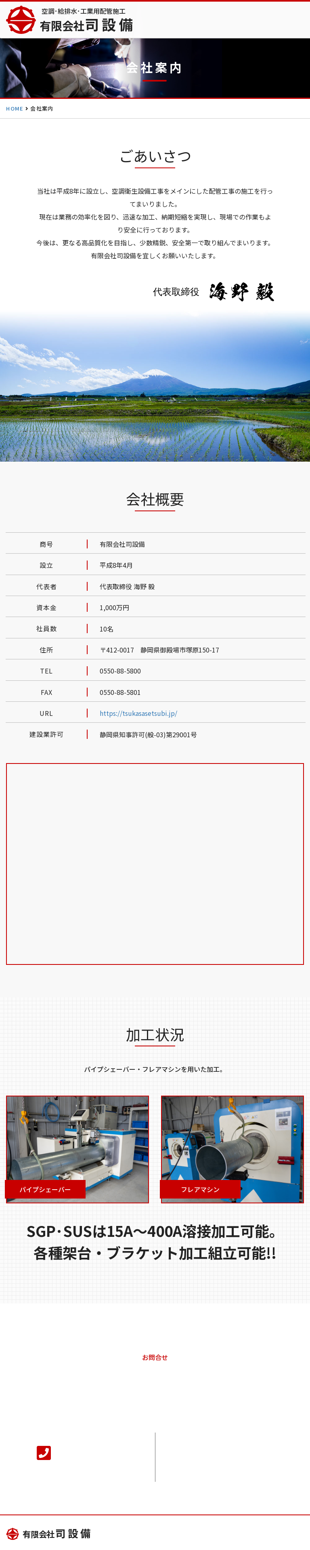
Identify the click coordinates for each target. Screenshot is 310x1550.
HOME (14, 108)
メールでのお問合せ (236, 1457)
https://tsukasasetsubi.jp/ (138, 713)
